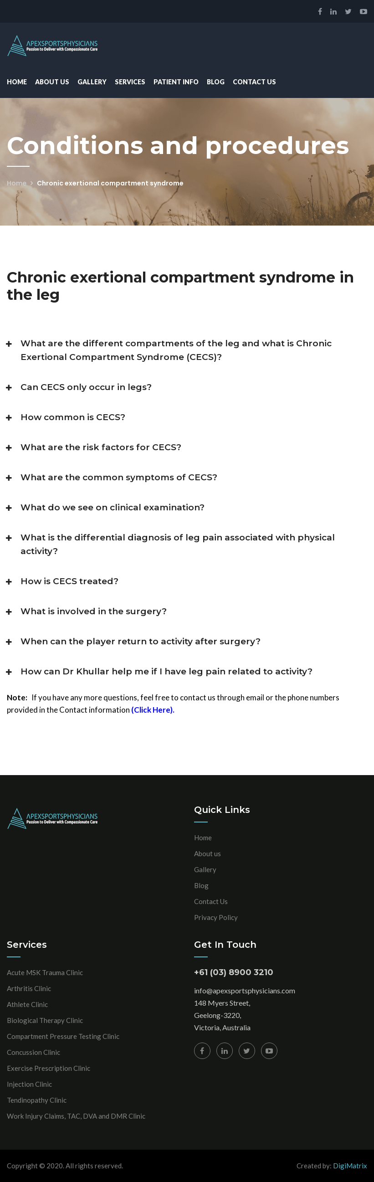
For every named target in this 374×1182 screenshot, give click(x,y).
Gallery (92, 82)
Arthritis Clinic (29, 988)
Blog (216, 82)
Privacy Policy (216, 917)
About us (207, 853)
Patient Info (176, 82)
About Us (52, 82)
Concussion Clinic (33, 1052)
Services (130, 82)
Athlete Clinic (27, 1004)
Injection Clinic (29, 1084)
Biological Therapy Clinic (45, 1020)
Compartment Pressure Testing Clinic (63, 1036)
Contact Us (254, 82)
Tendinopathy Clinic (37, 1100)
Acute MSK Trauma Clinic (45, 972)
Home (17, 82)
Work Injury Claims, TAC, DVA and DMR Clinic (76, 1116)
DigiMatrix (350, 1165)
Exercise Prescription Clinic (48, 1068)
